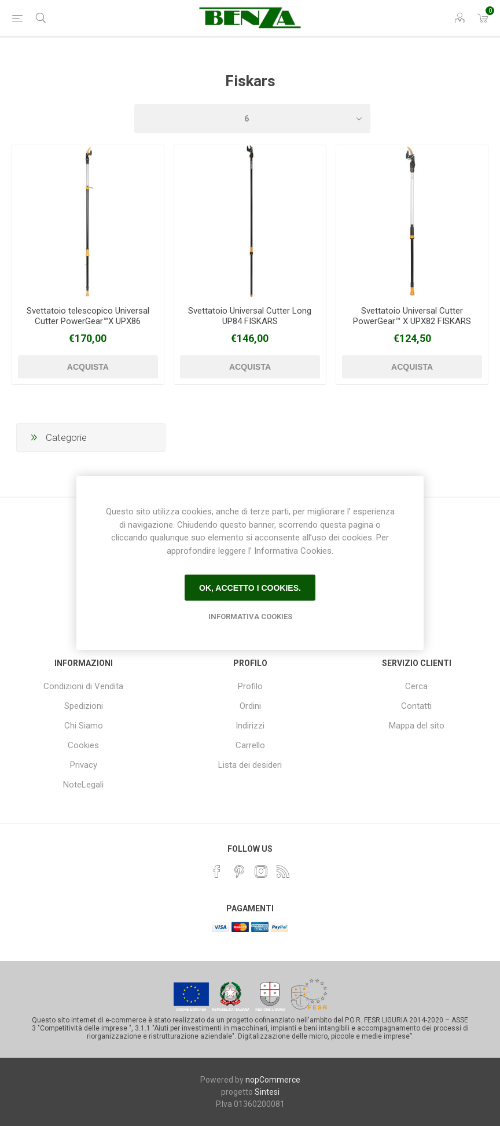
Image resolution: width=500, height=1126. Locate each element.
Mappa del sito (416, 725)
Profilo (250, 686)
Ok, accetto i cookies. (250, 588)
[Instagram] (261, 871)
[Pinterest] (239, 871)
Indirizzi (250, 725)
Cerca (416, 686)
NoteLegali (83, 784)
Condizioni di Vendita (83, 686)
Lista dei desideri (250, 765)
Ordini (250, 706)
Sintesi (267, 1091)
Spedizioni (83, 706)
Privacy (83, 765)
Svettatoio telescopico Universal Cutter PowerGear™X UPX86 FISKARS (88, 321)
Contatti (416, 706)
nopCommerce (272, 1079)
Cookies (83, 745)
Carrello (250, 745)
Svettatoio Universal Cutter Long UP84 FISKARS (249, 316)
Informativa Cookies (250, 616)
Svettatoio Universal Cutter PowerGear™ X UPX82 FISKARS (412, 316)
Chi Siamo (83, 725)
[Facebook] (217, 871)
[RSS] (283, 871)
